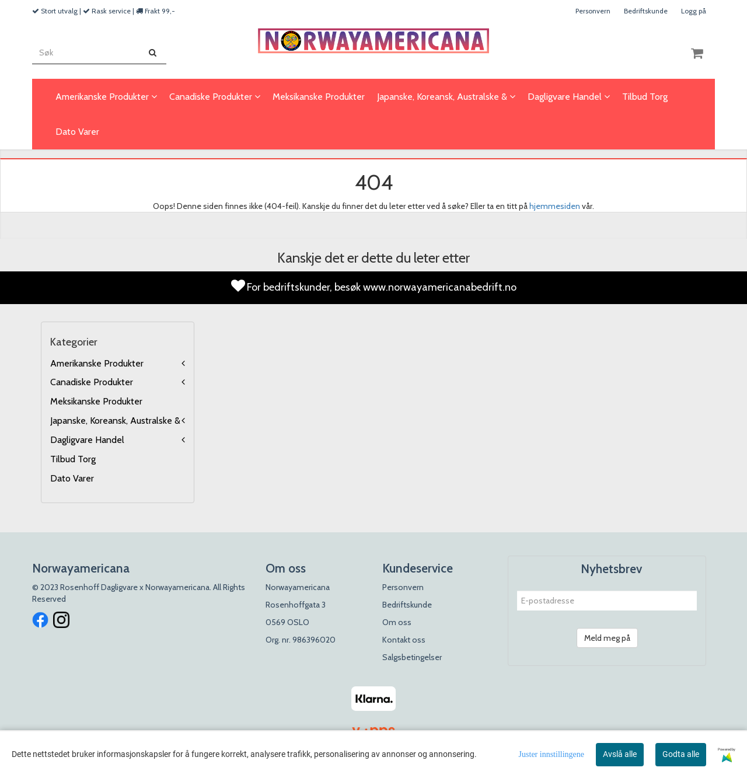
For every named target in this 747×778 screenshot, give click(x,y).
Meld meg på (607, 638)
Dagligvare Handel (87, 439)
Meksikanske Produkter (96, 401)
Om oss (396, 622)
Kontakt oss (403, 639)
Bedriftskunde (646, 10)
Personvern (592, 10)
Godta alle (680, 754)
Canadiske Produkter (91, 382)
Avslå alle (620, 754)
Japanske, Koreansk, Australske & (115, 420)
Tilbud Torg (73, 459)
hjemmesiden (554, 206)
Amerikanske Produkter (97, 363)
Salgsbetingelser (412, 657)
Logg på (693, 10)
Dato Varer (72, 478)
